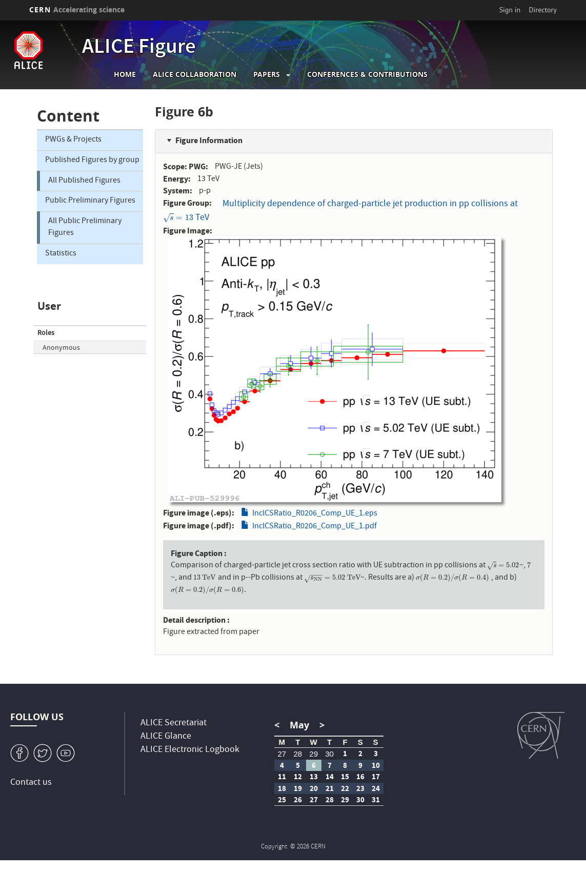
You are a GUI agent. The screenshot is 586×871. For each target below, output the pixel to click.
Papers (266, 74)
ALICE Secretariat (173, 723)
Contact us (31, 783)
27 (281, 753)
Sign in (510, 9)
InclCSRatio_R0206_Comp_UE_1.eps (314, 514)
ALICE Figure (139, 48)
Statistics (60, 254)
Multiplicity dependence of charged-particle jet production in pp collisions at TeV (340, 211)
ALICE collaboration (194, 74)
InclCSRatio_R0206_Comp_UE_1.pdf (314, 527)
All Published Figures (84, 181)
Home (125, 74)
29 (313, 753)
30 (329, 753)
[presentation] (178, 218)
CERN (77, 9)
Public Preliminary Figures (90, 201)
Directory (543, 9)
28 (297, 753)
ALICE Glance (165, 737)
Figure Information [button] (209, 140)
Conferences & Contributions (367, 74)
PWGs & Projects (73, 140)
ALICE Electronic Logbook (189, 750)
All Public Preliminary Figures (85, 227)
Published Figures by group (92, 160)
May (299, 725)
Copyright (275, 847)
